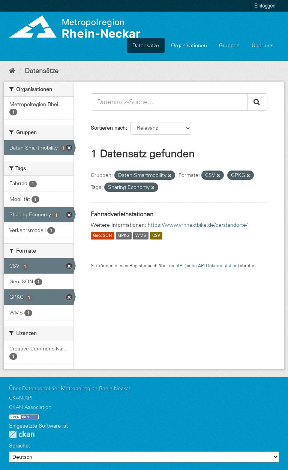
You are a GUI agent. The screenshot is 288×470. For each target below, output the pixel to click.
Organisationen (189, 45)
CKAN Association (30, 407)
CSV (156, 235)
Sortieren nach (108, 127)
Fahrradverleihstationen (122, 214)
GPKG (123, 235)
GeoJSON (102, 235)
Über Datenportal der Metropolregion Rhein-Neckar (69, 388)
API (180, 265)
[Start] (12, 71)
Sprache (18, 445)
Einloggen (264, 6)
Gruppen (229, 45)
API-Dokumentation (218, 265)
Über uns (262, 45)
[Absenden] (257, 102)
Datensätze (145, 45)
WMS (140, 235)
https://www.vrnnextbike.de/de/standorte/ (198, 225)
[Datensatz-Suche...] (169, 102)
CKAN (21, 434)
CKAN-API (21, 397)
